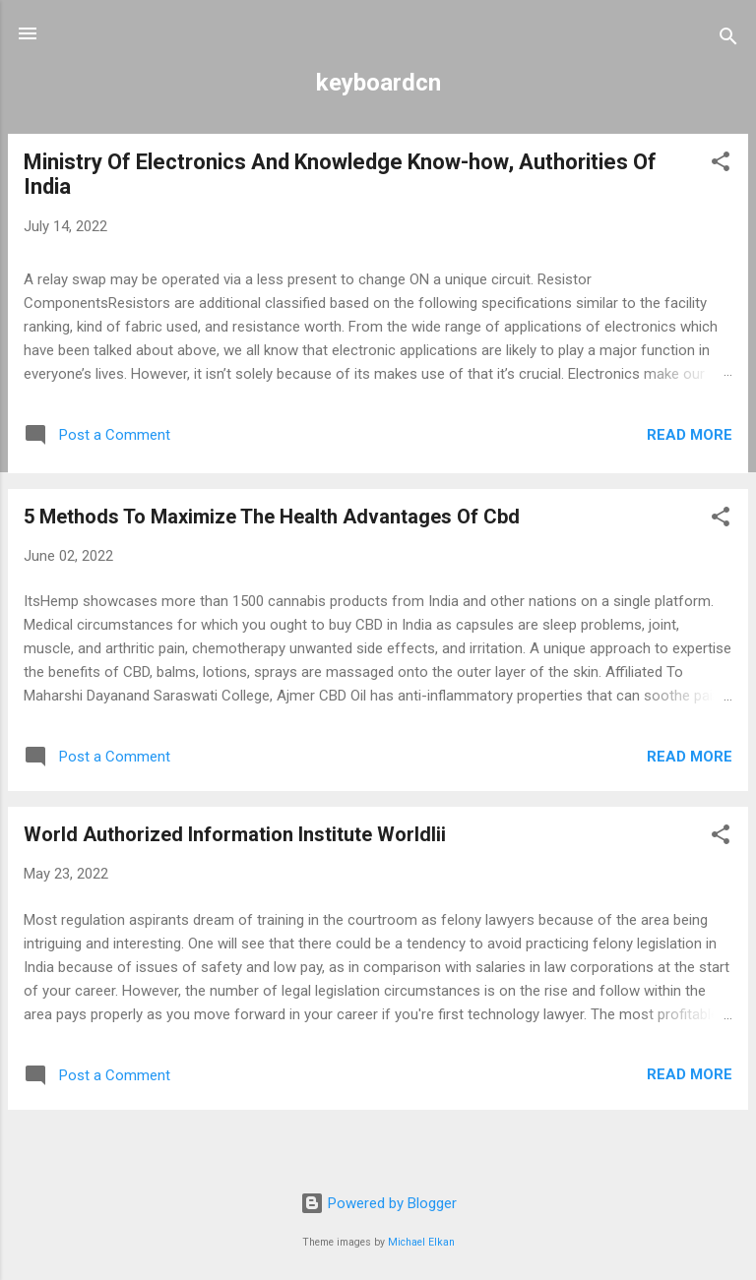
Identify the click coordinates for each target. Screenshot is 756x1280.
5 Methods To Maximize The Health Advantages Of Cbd (272, 516)
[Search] (728, 40)
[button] (720, 165)
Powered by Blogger (378, 1203)
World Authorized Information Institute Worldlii (235, 834)
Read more (689, 435)
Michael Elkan (421, 1242)
